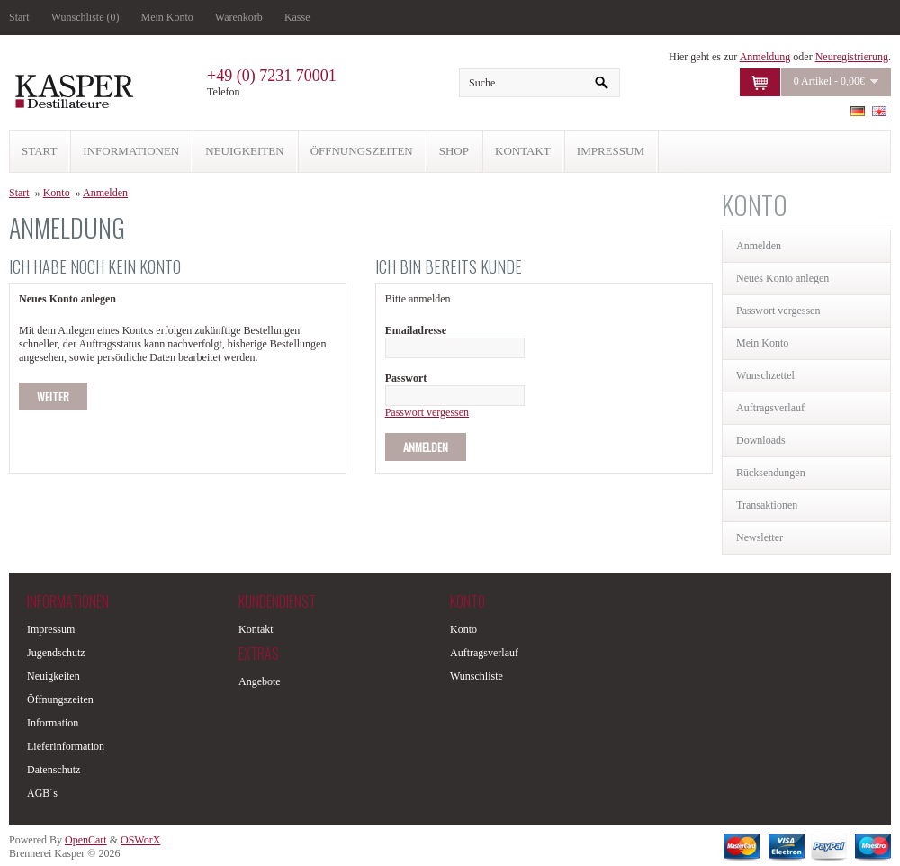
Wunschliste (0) (85, 17)
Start (19, 17)
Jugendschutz (56, 652)
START (39, 151)
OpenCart (86, 840)
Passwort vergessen (778, 310)
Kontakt (256, 629)
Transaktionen (766, 505)
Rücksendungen (771, 472)
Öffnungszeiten (60, 699)
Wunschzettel (765, 375)
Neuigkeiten (53, 676)
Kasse (297, 17)
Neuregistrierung (851, 56)
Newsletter (759, 537)
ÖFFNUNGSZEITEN (361, 151)
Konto (56, 192)
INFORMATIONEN (131, 151)
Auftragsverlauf (770, 407)
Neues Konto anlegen (782, 278)
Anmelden (758, 245)
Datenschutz (53, 769)
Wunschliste (476, 676)
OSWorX (140, 840)
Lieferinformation (65, 746)
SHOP (454, 151)
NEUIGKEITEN (244, 151)
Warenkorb (239, 17)
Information (52, 723)
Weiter (53, 396)
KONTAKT (523, 151)
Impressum (51, 629)
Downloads (761, 440)
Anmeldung (765, 56)
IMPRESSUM (610, 151)
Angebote (259, 681)
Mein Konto (167, 17)
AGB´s (42, 793)
